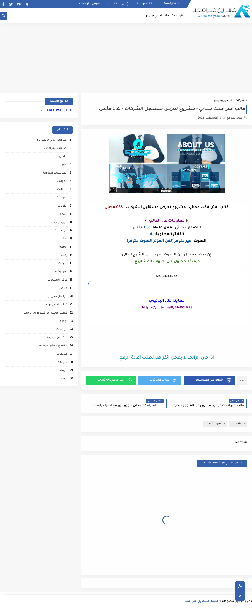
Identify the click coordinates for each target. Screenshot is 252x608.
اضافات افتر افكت (55, 148)
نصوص (62, 379)
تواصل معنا (81, 3)
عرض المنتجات (57, 280)
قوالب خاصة (174, 16)
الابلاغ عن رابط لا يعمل (119, 3)
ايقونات (62, 206)
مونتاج (63, 370)
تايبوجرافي (60, 222)
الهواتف (62, 181)
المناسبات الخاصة (55, 173)
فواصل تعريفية (57, 296)
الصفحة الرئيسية (174, 3)
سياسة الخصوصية (148, 3)
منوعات (62, 362)
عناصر (63, 288)
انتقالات (62, 189)
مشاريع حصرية (57, 337)
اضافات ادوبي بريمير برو (51, 140)
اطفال (63, 156)
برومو (63, 214)
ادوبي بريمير (154, 16)
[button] (209, 380)
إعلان (64, 165)
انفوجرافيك (60, 198)
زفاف (64, 255)
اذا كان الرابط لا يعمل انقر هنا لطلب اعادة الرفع (166, 357)
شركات (240, 100)
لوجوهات (61, 321)
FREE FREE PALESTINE (56, 111)
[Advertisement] (126, 57)
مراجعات (61, 329)
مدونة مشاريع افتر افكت (201, 601)
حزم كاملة (61, 230)
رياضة (63, 247)
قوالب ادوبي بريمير (55, 305)
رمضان (62, 239)
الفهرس (97, 3)
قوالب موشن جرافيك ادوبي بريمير (45, 313)
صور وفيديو (221, 100)
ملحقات (62, 354)
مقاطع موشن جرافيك (52, 346)
